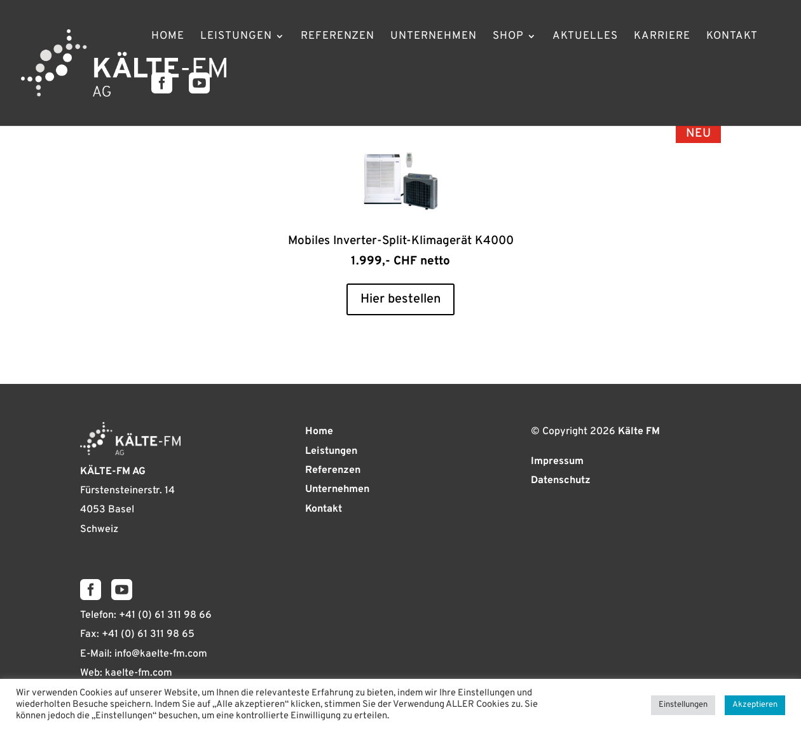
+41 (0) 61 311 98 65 (148, 634)
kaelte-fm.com (138, 673)
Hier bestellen (400, 299)
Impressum (557, 461)
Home (167, 37)
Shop (508, 37)
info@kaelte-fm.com (160, 654)
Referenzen (337, 37)
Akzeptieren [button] (754, 705)
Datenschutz (561, 480)
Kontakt (732, 37)
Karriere (662, 37)
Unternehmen (433, 37)
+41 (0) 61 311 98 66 (165, 615)
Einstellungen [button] (683, 705)
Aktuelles (585, 37)
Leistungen (236, 37)
